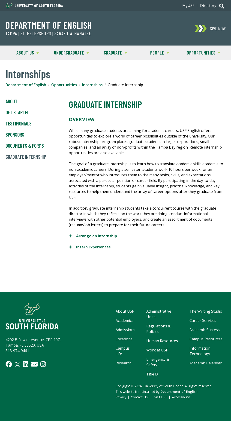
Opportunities (200, 52)
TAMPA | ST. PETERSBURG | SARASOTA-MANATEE (48, 33)
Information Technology (199, 351)
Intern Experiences (90, 247)
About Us (22, 52)
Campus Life (123, 351)
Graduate (110, 52)
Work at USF (157, 350)
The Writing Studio (205, 311)
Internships (92, 84)
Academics (124, 320)
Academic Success (204, 329)
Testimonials (19, 123)
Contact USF (140, 397)
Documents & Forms (25, 146)
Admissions (125, 329)
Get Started (18, 112)
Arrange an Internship (93, 235)
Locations (124, 339)
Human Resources (162, 340)
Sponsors (15, 134)
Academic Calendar (205, 363)
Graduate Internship (26, 157)
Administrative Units (158, 314)
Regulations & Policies (158, 328)
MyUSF (188, 5)
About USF (125, 311)
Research (124, 363)
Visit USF (160, 397)
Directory (208, 5)
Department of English (49, 25)
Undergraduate (69, 52)
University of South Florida (34, 5)
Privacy (121, 397)
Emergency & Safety (157, 362)
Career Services (202, 320)
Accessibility (181, 397)
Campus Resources (205, 339)
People (153, 52)
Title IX (152, 374)
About (12, 101)
